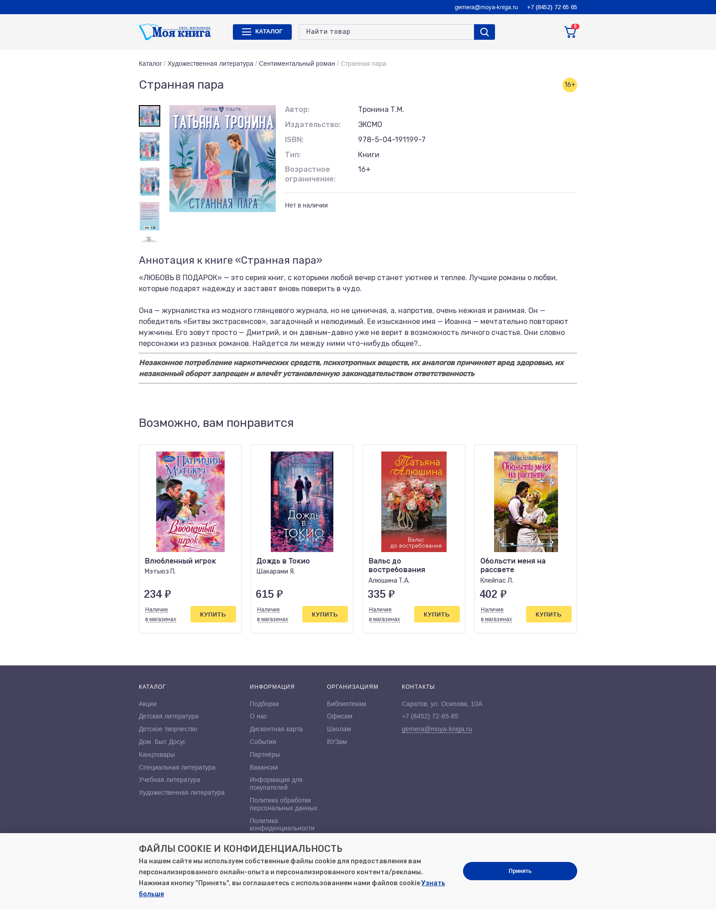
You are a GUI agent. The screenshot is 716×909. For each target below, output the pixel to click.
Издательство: (313, 124)
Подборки (264, 703)
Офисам (340, 716)
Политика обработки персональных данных (283, 804)
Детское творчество (168, 729)
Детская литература (169, 716)
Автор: (297, 109)
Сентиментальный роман (297, 63)
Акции (148, 703)
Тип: (293, 154)
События (263, 741)
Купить (213, 614)
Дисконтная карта (276, 729)
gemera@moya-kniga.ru (486, 7)
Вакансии (264, 767)
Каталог (150, 63)
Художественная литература (210, 63)
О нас (258, 716)
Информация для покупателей (276, 783)
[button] (551, 423)
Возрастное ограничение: (310, 174)
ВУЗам (337, 741)
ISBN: (294, 139)
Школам (339, 729)
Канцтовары (157, 754)
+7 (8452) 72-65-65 (430, 716)
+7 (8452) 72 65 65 (552, 7)
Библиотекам (346, 703)
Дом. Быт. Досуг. (162, 741)
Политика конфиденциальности (282, 824)
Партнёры (265, 754)
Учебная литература (169, 779)
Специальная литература (177, 767)
